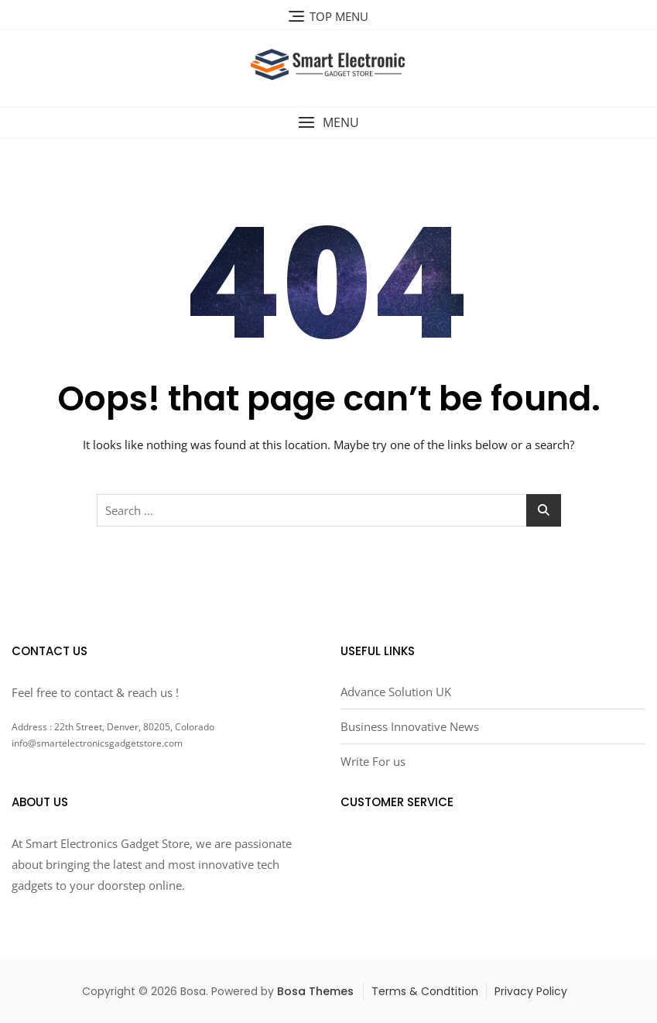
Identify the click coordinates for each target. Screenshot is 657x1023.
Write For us (372, 761)
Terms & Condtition (424, 991)
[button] (328, 122)
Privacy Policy (530, 991)
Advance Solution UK (395, 691)
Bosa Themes (315, 991)
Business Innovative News (409, 726)
